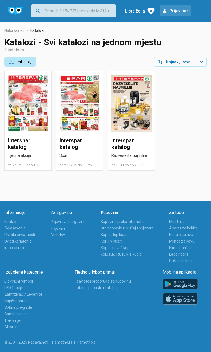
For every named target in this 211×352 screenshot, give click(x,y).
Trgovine (58, 228)
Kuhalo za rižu (181, 234)
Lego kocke (178, 254)
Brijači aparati (16, 301)
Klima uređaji (180, 248)
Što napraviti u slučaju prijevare (127, 228)
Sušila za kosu (181, 261)
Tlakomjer (13, 320)
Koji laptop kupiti (114, 234)
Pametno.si (86, 342)
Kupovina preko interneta (122, 221)
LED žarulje (13, 288)
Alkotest (11, 327)
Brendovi (58, 235)
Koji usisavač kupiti (117, 248)
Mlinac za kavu (181, 241)
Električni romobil (19, 281)
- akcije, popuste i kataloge (97, 288)
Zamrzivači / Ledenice (23, 294)
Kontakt (11, 221)
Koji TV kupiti (111, 241)
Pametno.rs (62, 342)
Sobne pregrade (18, 307)
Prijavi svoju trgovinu (68, 221)
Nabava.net (14, 30)
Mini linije (177, 221)
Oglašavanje (15, 228)
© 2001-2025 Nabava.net (26, 342)
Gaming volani (16, 314)
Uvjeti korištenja (18, 241)
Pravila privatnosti (19, 234)
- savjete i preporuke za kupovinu (103, 281)
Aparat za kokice (183, 228)
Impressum (14, 248)
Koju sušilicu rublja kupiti (121, 254)
